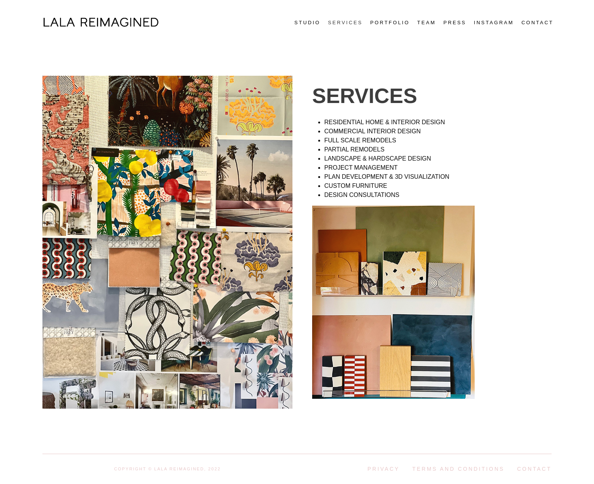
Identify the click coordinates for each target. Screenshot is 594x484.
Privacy (383, 469)
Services (345, 22)
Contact (537, 22)
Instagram (494, 22)
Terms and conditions (458, 469)
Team (426, 22)
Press (454, 22)
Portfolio (390, 22)
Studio (307, 22)
